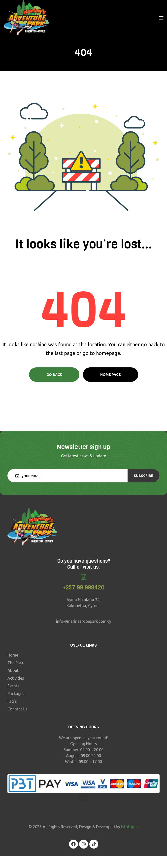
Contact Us (17, 709)
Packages (15, 693)
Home (12, 655)
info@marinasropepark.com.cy (83, 621)
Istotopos (130, 826)
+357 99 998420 (83, 587)
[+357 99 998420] (83, 577)
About (13, 670)
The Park (15, 663)
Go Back (54, 375)
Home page (110, 375)
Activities (15, 678)
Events (13, 686)
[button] (83, 797)
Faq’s (12, 701)
